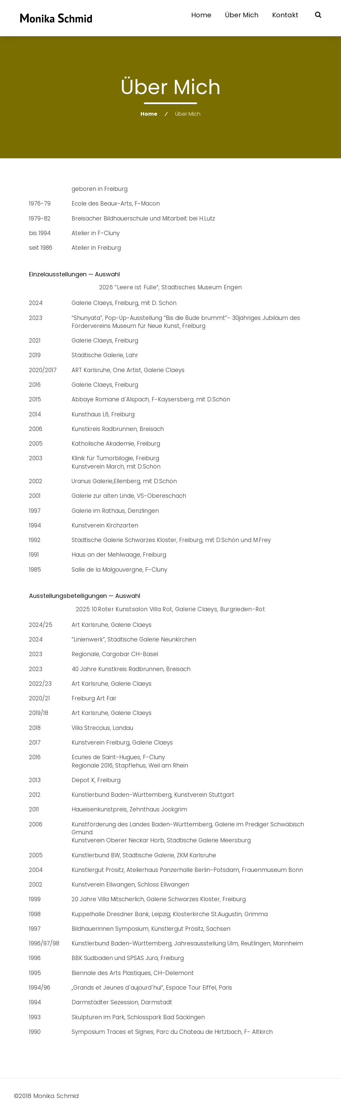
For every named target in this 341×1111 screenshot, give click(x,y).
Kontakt (285, 15)
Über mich (241, 15)
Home (201, 15)
